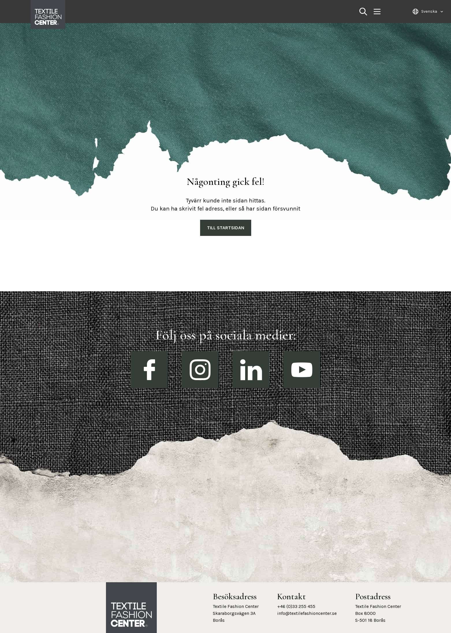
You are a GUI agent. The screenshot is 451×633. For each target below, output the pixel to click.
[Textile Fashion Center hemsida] (131, 614)
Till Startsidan (225, 227)
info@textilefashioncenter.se (307, 613)
